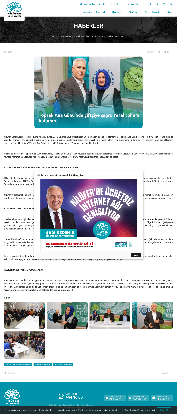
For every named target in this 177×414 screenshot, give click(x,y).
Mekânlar (134, 12)
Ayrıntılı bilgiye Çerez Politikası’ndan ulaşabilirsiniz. (134, 412)
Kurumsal (102, 12)
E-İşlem (169, 12)
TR (117, 4)
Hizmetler (118, 12)
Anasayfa (87, 12)
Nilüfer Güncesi (153, 12)
